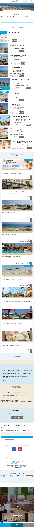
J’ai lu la (8, 439)
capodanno (21, 27)
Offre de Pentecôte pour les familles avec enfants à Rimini (22, 141)
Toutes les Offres (17, 356)
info (5, 525)
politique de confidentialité (9, 439)
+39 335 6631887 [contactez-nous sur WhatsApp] (21, 466)
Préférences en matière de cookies (17, 523)
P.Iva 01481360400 (27, 523)
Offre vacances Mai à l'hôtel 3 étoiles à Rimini (18, 56)
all (4, 23)
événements (12, 23)
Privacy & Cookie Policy (6, 523)
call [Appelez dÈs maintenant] (25, 2)
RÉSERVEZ (17, 525)
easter (13, 27)
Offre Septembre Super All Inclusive (17, 129)
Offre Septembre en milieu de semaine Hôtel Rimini (21, 117)
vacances (21, 23)
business (29, 23)
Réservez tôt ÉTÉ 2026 (14, 32)
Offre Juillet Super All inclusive (17, 92)
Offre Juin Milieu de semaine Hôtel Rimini (21, 80)
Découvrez (14, 40)
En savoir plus (17, 417)
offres (28, 525)
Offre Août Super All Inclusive (17, 105)
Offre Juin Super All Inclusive (17, 68)
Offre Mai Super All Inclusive (17, 44)
